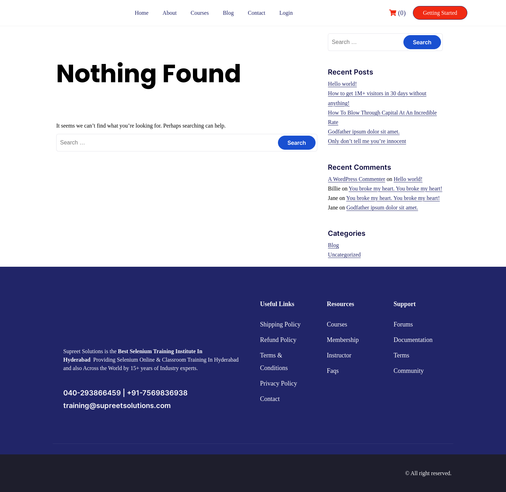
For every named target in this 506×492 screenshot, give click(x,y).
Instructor (339, 355)
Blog (228, 13)
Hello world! (342, 84)
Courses (200, 13)
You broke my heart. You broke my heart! (395, 189)
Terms (401, 355)
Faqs (333, 370)
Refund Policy (278, 339)
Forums (403, 324)
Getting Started (440, 13)
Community (409, 370)
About (170, 13)
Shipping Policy (280, 324)
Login (286, 13)
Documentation (413, 339)
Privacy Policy (278, 383)
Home (142, 13)
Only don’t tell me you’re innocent (367, 141)
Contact (256, 13)
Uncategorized (344, 255)
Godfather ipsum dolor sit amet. (364, 132)
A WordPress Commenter (356, 179)
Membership (343, 339)
